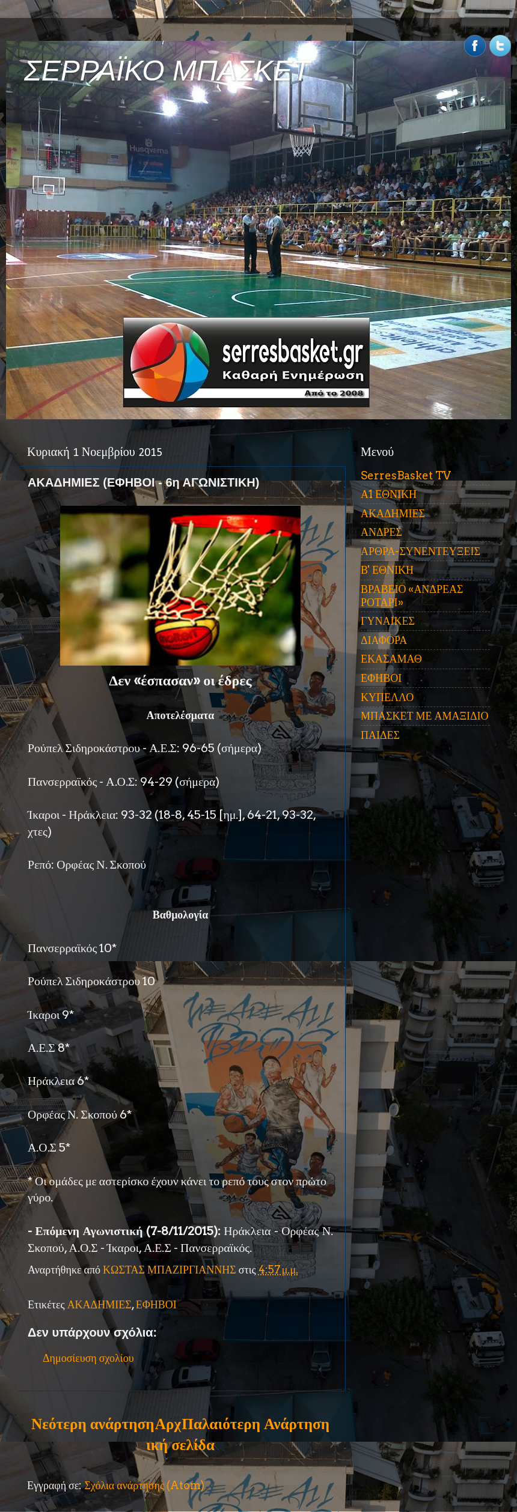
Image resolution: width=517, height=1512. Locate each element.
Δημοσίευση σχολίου (88, 1358)
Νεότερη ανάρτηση (92, 1424)
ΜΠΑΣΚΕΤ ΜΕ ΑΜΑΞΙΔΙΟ (425, 715)
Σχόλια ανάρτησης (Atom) (144, 1485)
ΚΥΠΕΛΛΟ (387, 697)
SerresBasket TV (406, 475)
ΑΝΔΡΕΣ (381, 532)
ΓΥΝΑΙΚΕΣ (388, 621)
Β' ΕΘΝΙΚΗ (387, 569)
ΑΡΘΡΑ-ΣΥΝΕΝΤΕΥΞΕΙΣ (420, 551)
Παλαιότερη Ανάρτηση (255, 1424)
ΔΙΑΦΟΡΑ (384, 640)
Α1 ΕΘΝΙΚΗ (389, 494)
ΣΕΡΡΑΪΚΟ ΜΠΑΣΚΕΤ (167, 71)
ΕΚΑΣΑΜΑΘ (391, 658)
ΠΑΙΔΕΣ (380, 735)
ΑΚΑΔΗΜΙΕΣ (99, 1304)
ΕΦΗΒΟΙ (156, 1304)
